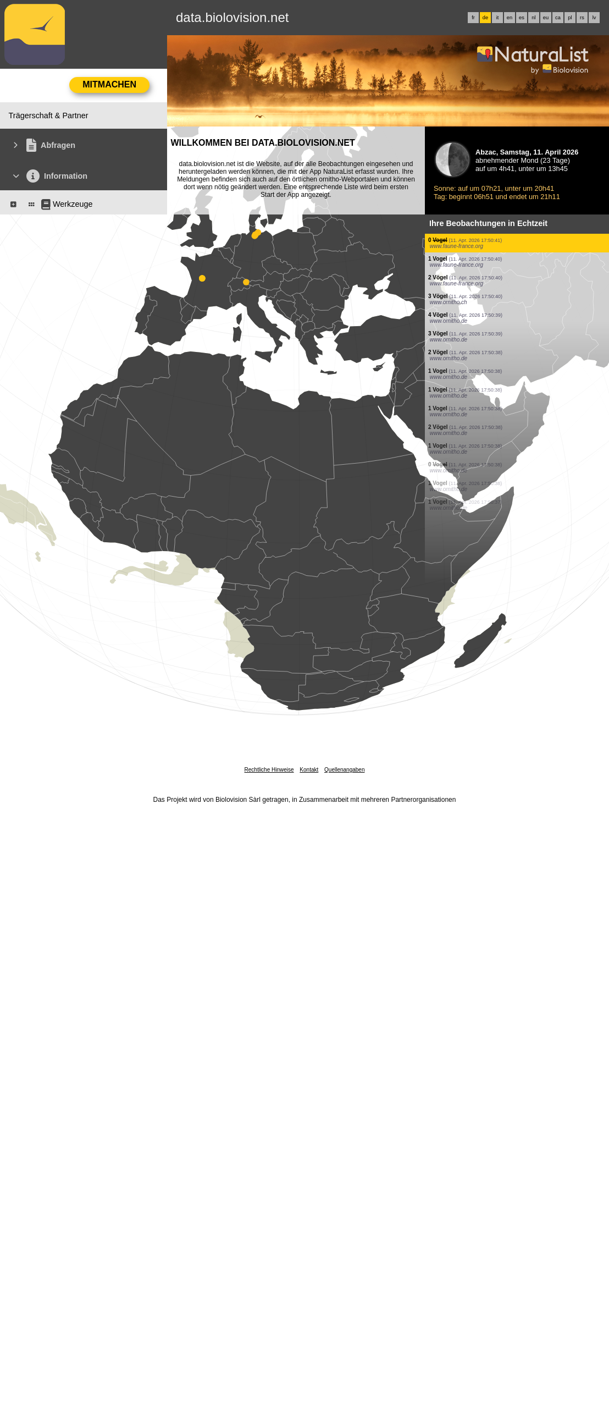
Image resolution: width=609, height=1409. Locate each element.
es (521, 17)
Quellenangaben (344, 770)
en (509, 17)
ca (558, 17)
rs (582, 17)
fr (473, 17)
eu (546, 17)
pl (570, 17)
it (497, 17)
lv (594, 17)
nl (533, 17)
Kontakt (309, 770)
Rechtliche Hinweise (269, 770)
